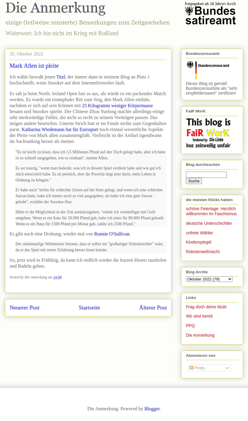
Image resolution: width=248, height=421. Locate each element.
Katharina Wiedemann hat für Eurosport (60, 129)
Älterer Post (153, 307)
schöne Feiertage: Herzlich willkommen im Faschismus (211, 211)
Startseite (89, 307)
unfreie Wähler (199, 232)
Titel (60, 76)
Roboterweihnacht (203, 251)
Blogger (152, 408)
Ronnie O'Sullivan (111, 233)
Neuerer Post (24, 307)
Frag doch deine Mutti (206, 306)
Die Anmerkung (200, 335)
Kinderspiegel (198, 242)
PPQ (190, 325)
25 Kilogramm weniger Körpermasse (117, 105)
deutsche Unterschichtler (209, 223)
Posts (197, 368)
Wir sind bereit (199, 316)
